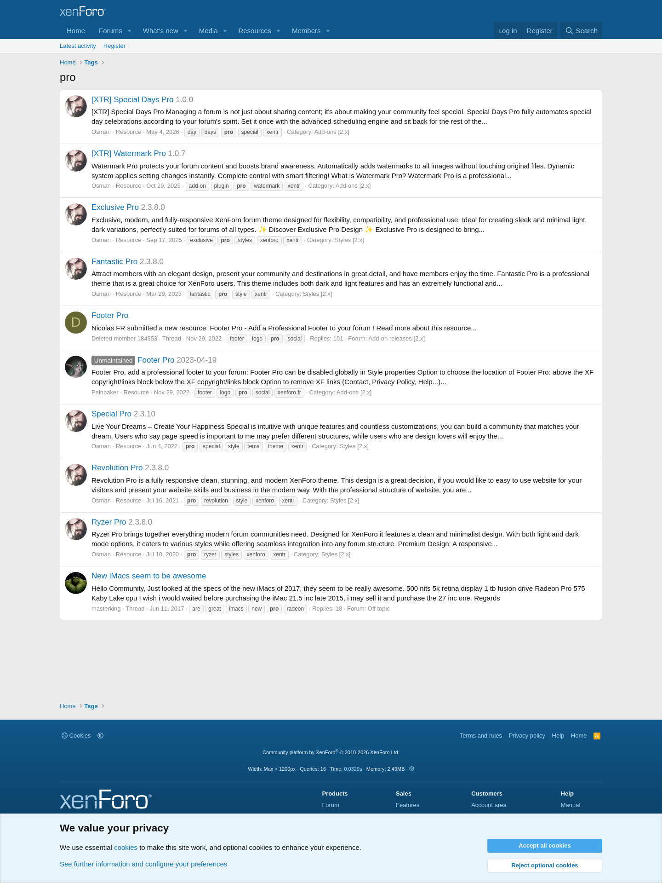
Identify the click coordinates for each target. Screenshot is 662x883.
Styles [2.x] (349, 240)
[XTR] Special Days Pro (132, 99)
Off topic (379, 608)
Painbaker (105, 392)
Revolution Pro (117, 467)
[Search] (581, 30)
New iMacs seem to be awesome (148, 575)
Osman (101, 131)
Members (306, 31)
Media (208, 31)
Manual (571, 805)
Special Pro (111, 414)
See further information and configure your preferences (143, 864)
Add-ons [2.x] (331, 131)
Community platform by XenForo (331, 752)
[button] (129, 30)
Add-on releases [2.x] (396, 338)
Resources (254, 31)
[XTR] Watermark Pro (128, 153)
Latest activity (78, 45)
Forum (330, 805)
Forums (110, 31)
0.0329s (353, 769)
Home (76, 31)
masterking (106, 608)
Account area (489, 805)
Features (407, 805)
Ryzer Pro (108, 522)
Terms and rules (481, 735)
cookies (125, 847)
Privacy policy (527, 735)
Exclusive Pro (115, 207)
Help (558, 735)
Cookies (76, 735)
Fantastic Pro (114, 261)
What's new (160, 31)
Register (114, 45)
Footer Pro (109, 315)
